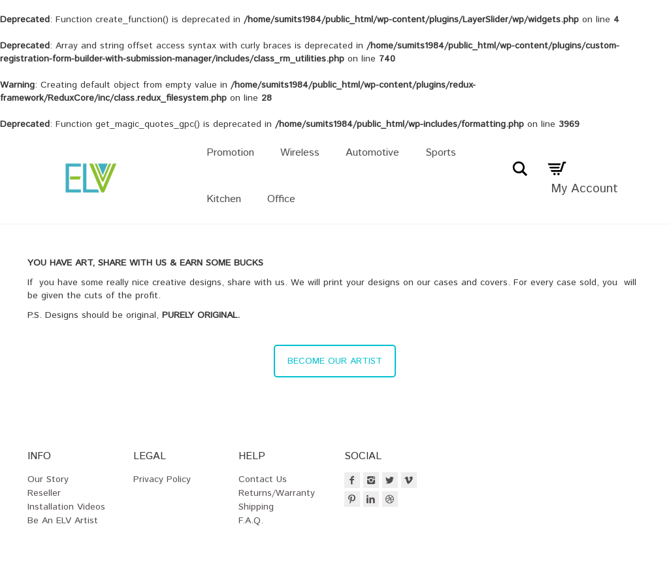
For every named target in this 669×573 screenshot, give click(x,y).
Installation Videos (66, 506)
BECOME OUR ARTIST (334, 361)
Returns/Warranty (276, 493)
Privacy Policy (162, 479)
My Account (584, 189)
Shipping (256, 506)
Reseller (44, 493)
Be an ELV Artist (62, 520)
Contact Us (262, 479)
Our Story (48, 479)
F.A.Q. (250, 520)
